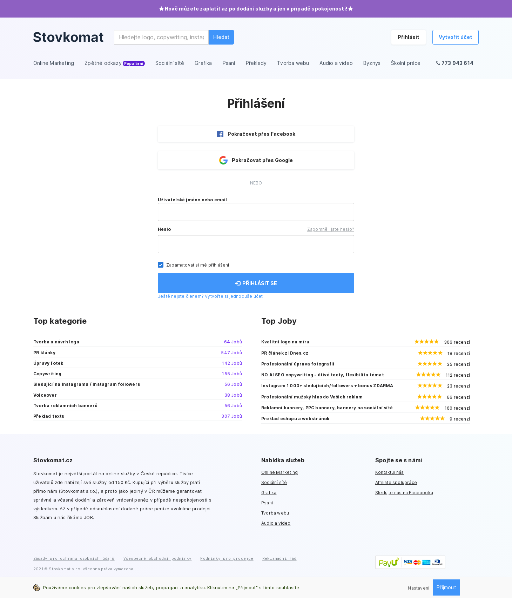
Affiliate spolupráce (396, 482)
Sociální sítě (274, 482)
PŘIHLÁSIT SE (256, 283)
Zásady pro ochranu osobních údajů (74, 558)
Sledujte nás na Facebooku (404, 492)
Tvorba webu (275, 513)
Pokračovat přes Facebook (256, 134)
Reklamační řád (279, 558)
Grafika (268, 492)
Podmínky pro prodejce (226, 558)
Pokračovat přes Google (256, 160)
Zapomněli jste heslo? (330, 229)
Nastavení (418, 588)
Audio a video (276, 523)
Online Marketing (279, 472)
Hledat (221, 37)
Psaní (267, 502)
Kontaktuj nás (389, 472)
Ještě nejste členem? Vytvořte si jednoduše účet (210, 296)
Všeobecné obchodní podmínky (157, 558)
